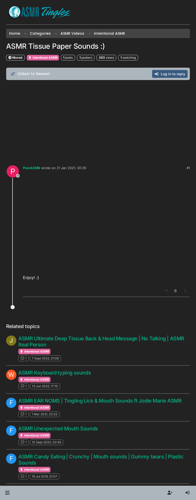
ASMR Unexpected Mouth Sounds (58, 429)
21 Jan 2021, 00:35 (71, 168)
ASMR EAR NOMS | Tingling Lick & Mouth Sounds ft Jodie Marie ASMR (99, 401)
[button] (7, 493)
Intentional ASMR (43, 57)
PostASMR (31, 168)
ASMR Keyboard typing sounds (54, 373)
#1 (188, 168)
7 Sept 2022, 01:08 (45, 358)
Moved (15, 57)
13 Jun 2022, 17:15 (45, 386)
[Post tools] (185, 291)
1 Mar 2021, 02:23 (44, 414)
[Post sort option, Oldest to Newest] (30, 74)
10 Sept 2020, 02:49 (46, 442)
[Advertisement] (98, 121)
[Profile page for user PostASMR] (13, 171)
